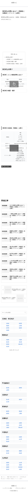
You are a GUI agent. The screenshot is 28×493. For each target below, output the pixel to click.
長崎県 (7, 467)
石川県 (7, 401)
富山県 (7, 399)
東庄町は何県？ (9, 57)
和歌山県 (20, 427)
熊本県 (7, 469)
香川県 (7, 453)
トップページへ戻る (7, 488)
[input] (14, 312)
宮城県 (7, 330)
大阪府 (7, 427)
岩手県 (7, 327)
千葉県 (20, 339)
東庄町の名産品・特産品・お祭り (15, 63)
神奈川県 (20, 344)
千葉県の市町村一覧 (6, 166)
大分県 (20, 462)
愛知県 (20, 411)
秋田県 (20, 323)
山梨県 (7, 389)
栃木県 (7, 341)
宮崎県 (20, 464)
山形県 (20, 325)
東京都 (20, 341)
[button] (25, 312)
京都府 (7, 425)
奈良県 (20, 425)
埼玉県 (7, 346)
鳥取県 (7, 436)
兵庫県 (20, 422)
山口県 (20, 439)
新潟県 (7, 387)
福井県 (20, 399)
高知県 (20, 453)
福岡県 (7, 462)
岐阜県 (7, 411)
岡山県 (7, 441)
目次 (12, 54)
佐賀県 (7, 464)
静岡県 (7, 413)
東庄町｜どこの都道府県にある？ (15, 59)
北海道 (7, 323)
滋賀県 (7, 422)
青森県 (7, 325)
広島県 (20, 436)
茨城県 (7, 339)
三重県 (20, 413)
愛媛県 (20, 450)
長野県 (20, 387)
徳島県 (7, 450)
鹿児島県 (20, 467)
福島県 (20, 327)
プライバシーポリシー (20, 488)
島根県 (7, 439)
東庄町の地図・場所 (12, 61)
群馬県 (7, 344)
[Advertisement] (14, 36)
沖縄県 (20, 469)
